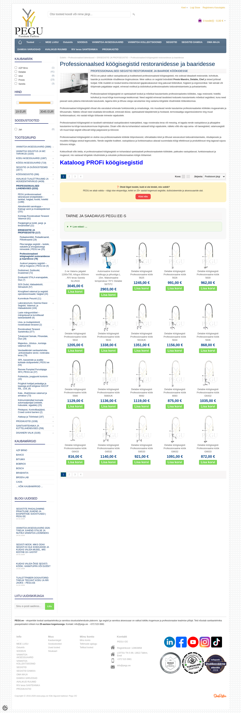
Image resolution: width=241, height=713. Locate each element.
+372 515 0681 (97, 624)
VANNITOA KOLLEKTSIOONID (145, 42)
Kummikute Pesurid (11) (29, 298)
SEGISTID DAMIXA (192, 42)
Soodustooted (55, 644)
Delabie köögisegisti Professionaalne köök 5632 (75, 336)
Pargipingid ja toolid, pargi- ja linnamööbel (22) (32, 224)
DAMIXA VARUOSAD (29, 49)
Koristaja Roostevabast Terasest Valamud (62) (33, 217)
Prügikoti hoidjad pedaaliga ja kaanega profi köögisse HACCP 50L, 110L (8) (33, 386)
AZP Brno (21, 450)
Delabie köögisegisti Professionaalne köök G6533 (141, 448)
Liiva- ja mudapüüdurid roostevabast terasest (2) (30, 323)
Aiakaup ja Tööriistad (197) (31, 417)
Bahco (20, 455)
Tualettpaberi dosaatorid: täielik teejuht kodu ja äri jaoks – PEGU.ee (34, 581)
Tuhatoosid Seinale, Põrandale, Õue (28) (33, 337)
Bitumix (20, 459)
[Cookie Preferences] (5, 708)
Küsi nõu (143, 196)
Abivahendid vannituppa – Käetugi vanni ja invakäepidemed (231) (34, 209)
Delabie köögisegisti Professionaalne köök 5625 (141, 274)
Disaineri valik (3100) (28, 433)
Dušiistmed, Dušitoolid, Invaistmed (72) (29, 271)
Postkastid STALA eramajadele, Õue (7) (33, 278)
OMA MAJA (213, 42)
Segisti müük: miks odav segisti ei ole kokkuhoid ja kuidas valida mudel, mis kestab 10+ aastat (34, 549)
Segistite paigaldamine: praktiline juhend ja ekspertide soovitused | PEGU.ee (34, 514)
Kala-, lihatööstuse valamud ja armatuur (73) (32, 394)
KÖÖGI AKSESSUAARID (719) (31, 163)
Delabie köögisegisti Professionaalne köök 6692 (141, 392)
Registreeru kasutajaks (214, 7)
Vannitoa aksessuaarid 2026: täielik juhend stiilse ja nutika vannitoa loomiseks (34, 531)
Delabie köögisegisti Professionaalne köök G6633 (208, 448)
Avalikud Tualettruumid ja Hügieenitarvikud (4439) (32, 180)
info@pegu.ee (81, 624)
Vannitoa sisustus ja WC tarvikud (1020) (31, 152)
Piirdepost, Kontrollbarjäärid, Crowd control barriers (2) (31, 411)
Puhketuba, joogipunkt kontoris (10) (33, 377)
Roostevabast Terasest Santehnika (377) (29, 330)
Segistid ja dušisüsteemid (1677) (32, 168)
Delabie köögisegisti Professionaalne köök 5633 (108, 336)
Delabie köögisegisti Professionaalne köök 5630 (208, 274)
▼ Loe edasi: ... (78, 226)
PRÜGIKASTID (110, 49)
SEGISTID (171, 42)
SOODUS (82, 42)
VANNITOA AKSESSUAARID (107, 42)
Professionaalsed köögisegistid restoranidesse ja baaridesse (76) (35, 256)
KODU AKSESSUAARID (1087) (31, 158)
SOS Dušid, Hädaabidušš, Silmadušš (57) (30, 285)
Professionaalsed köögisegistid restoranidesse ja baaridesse (157, 57)
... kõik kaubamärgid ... (29, 486)
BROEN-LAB (22, 477)
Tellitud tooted (86, 647)
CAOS (19, 482)
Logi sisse (195, 7)
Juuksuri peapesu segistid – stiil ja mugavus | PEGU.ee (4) (34, 264)
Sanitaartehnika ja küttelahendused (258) (30, 427)
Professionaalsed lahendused (81, 57)
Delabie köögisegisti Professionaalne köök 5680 (75, 392)
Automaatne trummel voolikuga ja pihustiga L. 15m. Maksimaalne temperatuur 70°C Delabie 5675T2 (108, 278)
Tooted (30, 42)
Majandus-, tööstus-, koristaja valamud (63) (32, 344)
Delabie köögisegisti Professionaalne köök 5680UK (108, 392)
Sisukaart (52, 651)
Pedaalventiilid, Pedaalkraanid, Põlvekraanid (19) (34, 238)
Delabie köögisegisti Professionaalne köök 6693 (175, 392)
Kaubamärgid (54, 640)
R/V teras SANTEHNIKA (84, 49)
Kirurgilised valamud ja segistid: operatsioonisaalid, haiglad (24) (33, 292)
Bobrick (21, 464)
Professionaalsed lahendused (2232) (27, 187)
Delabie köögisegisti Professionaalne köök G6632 (175, 448)
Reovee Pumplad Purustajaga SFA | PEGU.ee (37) (32, 370)
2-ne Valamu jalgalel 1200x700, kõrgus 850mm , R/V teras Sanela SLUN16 (75, 276)
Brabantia (22, 473)
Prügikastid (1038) (27, 421)
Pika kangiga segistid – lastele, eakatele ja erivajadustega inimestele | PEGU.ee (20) (34, 247)
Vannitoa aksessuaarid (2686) (33, 146)
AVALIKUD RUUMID (56, 49)
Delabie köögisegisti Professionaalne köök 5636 (208, 336)
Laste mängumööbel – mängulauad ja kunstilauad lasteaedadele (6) (31, 315)
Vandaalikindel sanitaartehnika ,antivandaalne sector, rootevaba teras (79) (33, 353)
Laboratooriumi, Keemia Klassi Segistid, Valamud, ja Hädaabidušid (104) (32, 305)
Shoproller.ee (220, 696)
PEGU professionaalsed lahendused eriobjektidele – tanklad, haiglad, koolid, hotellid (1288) (33, 198)
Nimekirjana (183, 176)
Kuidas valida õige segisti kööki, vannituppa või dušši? (34, 565)
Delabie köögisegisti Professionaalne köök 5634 (175, 336)
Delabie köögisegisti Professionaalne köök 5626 (175, 274)
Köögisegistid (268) (27, 174)
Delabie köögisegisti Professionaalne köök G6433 (75, 448)
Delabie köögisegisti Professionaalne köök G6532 (108, 448)
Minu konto (85, 640)
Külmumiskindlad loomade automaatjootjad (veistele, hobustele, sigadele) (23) (30, 403)
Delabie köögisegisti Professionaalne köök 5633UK (141, 336)
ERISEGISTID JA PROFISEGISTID (112, 57)
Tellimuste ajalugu (88, 644)
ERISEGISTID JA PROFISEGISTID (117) (29, 231)
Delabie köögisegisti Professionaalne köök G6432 (208, 392)
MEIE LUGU (51, 42)
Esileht (63, 57)
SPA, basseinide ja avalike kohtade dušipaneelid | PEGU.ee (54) (33, 362)
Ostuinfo (68, 42)
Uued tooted (54, 647)
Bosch (20, 468)
